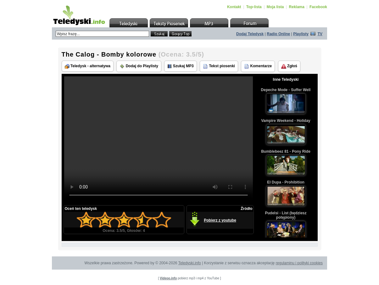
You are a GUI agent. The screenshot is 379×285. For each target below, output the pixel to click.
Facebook (318, 7)
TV (320, 34)
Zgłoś (289, 66)
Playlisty (301, 34)
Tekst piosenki (219, 66)
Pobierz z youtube (220, 220)
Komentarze (258, 66)
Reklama (296, 7)
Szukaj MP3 (180, 66)
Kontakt (234, 7)
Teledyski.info (189, 263)
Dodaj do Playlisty (139, 66)
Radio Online (278, 34)
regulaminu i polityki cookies (299, 263)
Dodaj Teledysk (250, 34)
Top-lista (254, 7)
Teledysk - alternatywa (88, 66)
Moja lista (275, 7)
